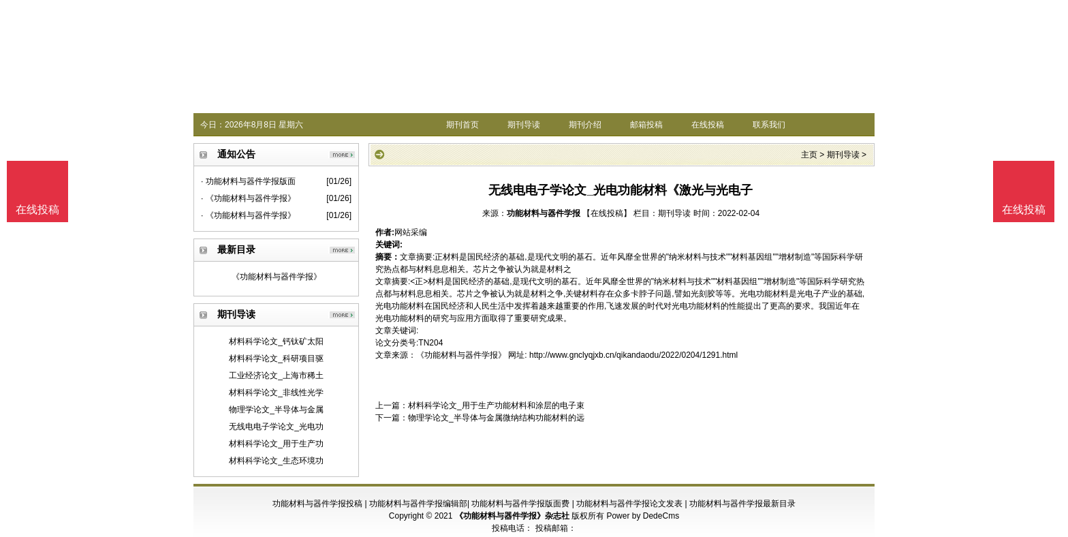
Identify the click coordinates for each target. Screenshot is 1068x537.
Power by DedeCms (642, 516)
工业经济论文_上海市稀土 (276, 375)
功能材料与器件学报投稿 (317, 503)
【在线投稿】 (606, 213)
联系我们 (769, 124)
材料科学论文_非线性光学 (276, 392)
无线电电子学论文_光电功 (276, 426)
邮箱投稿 (646, 124)
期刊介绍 (585, 124)
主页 (809, 154)
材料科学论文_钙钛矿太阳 (276, 341)
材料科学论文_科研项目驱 (276, 358)
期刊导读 (523, 124)
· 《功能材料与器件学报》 (248, 198)
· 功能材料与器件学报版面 (248, 181)
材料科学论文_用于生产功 (276, 443)
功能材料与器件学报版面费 (520, 503)
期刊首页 (462, 124)
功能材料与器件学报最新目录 (742, 503)
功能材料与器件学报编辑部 (418, 503)
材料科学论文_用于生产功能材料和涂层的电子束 (496, 405)
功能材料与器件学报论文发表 (629, 503)
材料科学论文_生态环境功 (276, 460)
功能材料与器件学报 (543, 213)
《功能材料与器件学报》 (276, 276)
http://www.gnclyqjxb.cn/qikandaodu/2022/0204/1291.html (633, 355)
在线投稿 (707, 124)
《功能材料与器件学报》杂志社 (512, 516)
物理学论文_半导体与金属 (276, 409)
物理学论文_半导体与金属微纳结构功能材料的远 (496, 418)
